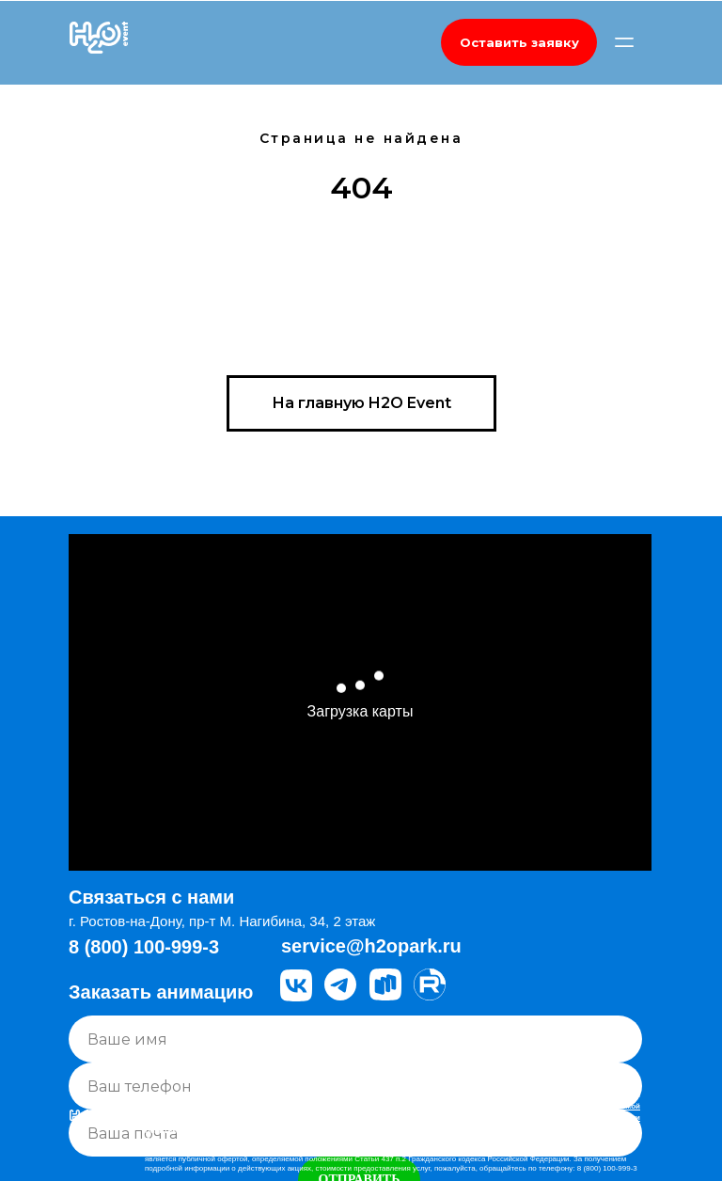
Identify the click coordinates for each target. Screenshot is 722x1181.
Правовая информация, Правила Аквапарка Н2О (235, 1121)
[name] (355, 1039)
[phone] (355, 1086)
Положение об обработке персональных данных (236, 1140)
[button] (519, 42)
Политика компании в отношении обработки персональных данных (272, 1130)
